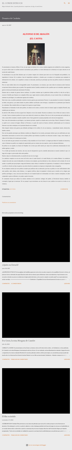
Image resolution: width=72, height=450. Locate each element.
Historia (13, 189)
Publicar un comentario (9, 202)
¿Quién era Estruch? (10, 264)
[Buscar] (65, 3)
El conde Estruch (12, 3)
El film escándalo (9, 416)
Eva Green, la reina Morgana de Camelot (18, 340)
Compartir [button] (64, 189)
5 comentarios (16, 283)
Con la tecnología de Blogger (36, 445)
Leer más (67, 283)
